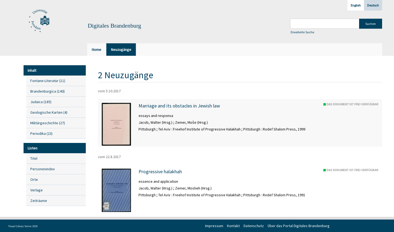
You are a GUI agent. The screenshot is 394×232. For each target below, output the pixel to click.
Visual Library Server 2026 (23, 226)
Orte (34, 179)
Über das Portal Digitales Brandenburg (299, 225)
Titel (33, 158)
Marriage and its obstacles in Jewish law (179, 106)
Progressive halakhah (160, 172)
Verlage (36, 190)
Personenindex (42, 168)
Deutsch (373, 5)
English (356, 5)
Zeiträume (38, 200)
